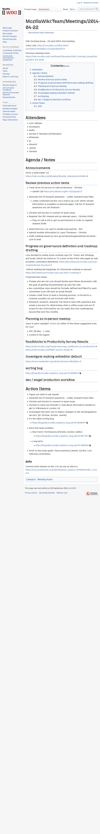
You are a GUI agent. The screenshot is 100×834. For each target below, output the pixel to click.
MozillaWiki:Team (36, 33)
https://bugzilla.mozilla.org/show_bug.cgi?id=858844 (52, 373)
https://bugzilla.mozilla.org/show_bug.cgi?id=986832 (62, 445)
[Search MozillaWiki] (89, 15)
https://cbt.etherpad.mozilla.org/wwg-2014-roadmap (52, 272)
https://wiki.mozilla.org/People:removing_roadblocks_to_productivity (60, 346)
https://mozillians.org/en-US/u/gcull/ (62, 191)
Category (31, 479)
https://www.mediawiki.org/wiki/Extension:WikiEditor (52, 361)
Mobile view (62, 493)
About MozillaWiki (47, 493)
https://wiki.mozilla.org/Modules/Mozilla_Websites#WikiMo (56, 176)
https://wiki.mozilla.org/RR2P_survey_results (48, 349)
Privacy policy (31, 493)
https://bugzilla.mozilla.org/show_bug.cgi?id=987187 (62, 436)
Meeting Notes (45, 479)
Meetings (49, 33)
